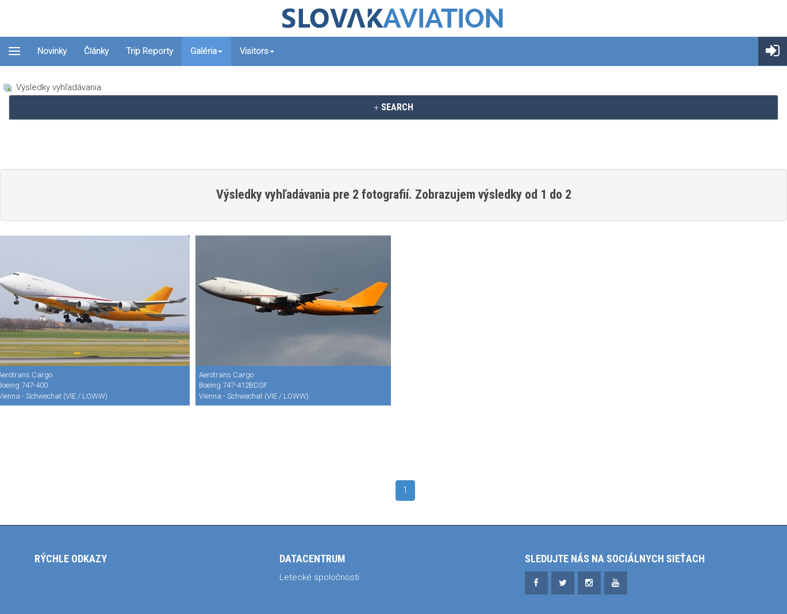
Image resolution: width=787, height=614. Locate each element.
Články (96, 51)
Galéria (206, 51)
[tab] (393, 107)
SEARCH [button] (393, 107)
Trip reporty (149, 51)
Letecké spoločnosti (319, 577)
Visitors (257, 51)
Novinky (52, 51)
